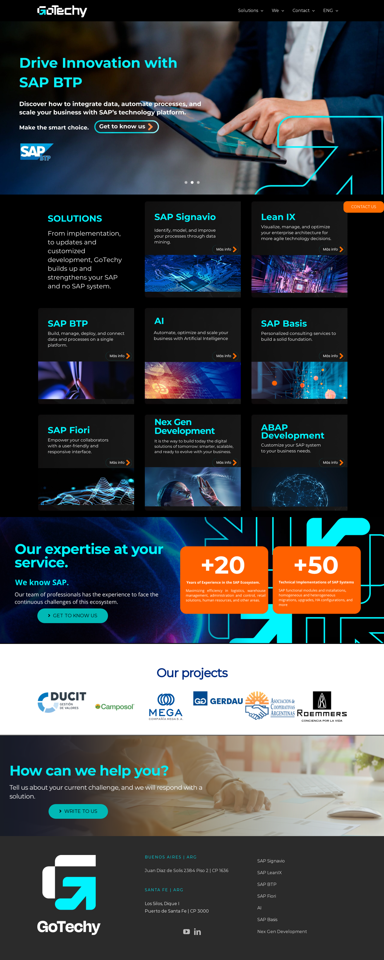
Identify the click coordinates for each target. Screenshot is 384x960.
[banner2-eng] (192, 108)
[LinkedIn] (197, 931)
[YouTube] (186, 931)
